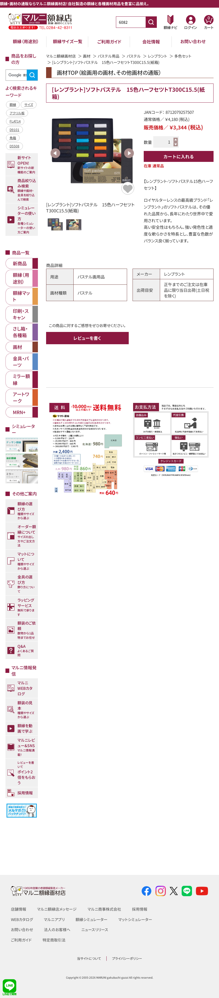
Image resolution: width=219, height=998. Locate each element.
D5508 (14, 146)
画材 (87, 56)
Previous (55, 153)
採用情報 (139, 909)
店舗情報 (18, 909)
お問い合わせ (193, 41)
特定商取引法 (54, 940)
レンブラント (157, 56)
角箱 (13, 137)
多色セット (182, 56)
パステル (134, 56)
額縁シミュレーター (92, 919)
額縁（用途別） (26, 41)
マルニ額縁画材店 (61, 56)
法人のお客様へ (57, 929)
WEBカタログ (22, 919)
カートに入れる (178, 156)
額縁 (13, 104)
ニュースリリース (94, 929)
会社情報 (151, 41)
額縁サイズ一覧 (67, 41)
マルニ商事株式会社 (104, 909)
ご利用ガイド (109, 41)
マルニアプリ (54, 919)
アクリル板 (17, 113)
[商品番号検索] (151, 22)
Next (129, 153)
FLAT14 (15, 121)
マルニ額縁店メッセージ (57, 909)
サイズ (28, 104)
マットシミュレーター (135, 919)
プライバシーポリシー (127, 958)
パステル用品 (108, 56)
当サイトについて (89, 958)
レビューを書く (87, 338)
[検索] (20, 75)
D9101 (14, 129)
